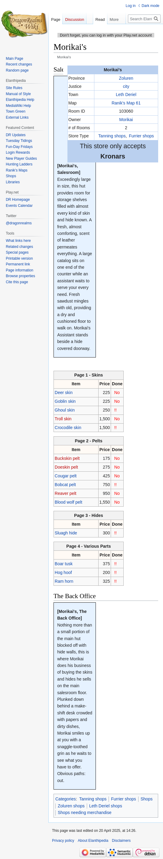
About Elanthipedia (93, 840)
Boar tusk (64, 563)
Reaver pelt (66, 493)
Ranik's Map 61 (126, 103)
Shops (147, 798)
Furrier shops (141, 135)
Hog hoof (63, 572)
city (126, 86)
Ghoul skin (65, 410)
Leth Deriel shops (105, 805)
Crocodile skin (68, 427)
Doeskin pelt (66, 467)
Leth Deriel (126, 94)
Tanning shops (112, 135)
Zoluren (126, 78)
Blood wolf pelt (68, 502)
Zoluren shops (71, 805)
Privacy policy (63, 840)
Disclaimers (121, 840)
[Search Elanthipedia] (144, 18)
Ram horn (64, 581)
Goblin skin (65, 401)
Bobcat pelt (65, 484)
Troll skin (63, 418)
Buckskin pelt (67, 458)
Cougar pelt (66, 475)
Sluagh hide (66, 532)
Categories (65, 798)
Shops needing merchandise (84, 812)
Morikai (126, 119)
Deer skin (64, 392)
